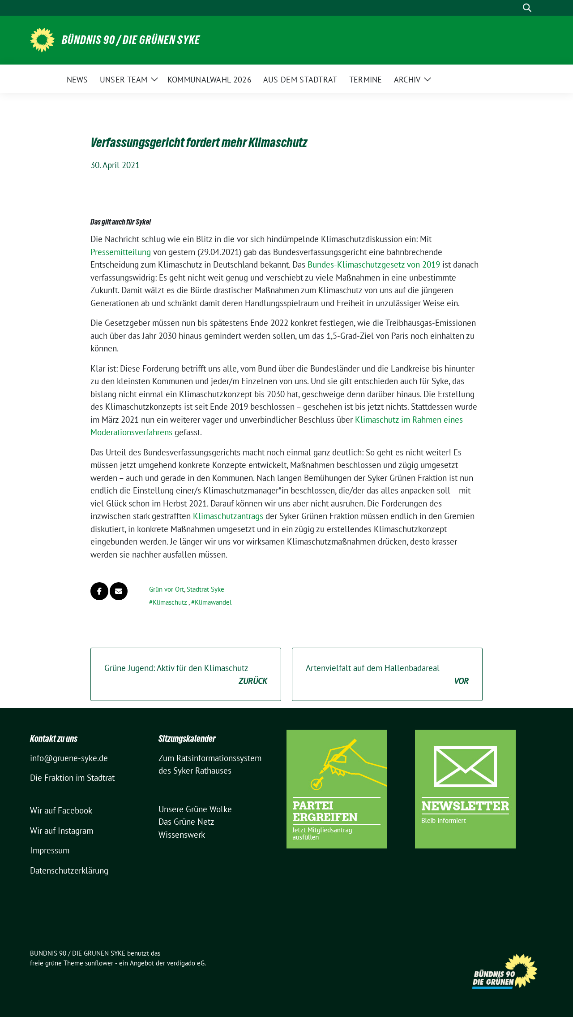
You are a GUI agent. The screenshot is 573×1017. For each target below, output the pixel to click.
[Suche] (514, 8)
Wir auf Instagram (61, 830)
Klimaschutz (170, 602)
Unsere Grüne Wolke (195, 809)
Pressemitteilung (120, 252)
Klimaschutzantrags (229, 516)
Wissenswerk (181, 834)
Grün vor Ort (166, 589)
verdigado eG (186, 963)
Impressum (49, 850)
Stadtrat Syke (205, 589)
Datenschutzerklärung (69, 870)
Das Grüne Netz (186, 821)
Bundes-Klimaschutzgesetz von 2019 (374, 264)
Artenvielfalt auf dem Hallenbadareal (387, 674)
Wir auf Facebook (61, 810)
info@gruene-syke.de (69, 758)
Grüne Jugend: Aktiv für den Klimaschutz (185, 674)
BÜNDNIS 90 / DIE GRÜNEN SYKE (131, 40)
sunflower (99, 963)
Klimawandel (213, 602)
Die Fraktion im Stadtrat (72, 777)
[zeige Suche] (527, 8)
